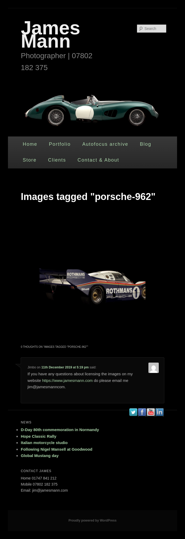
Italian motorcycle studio (44, 442)
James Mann (50, 34)
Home (30, 144)
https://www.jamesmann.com (67, 380)
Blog (145, 144)
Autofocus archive (105, 144)
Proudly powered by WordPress (92, 520)
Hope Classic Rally (38, 436)
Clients (57, 160)
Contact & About (98, 160)
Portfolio (60, 144)
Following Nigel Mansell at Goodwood (56, 449)
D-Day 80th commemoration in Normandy (60, 429)
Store (30, 160)
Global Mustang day (40, 455)
